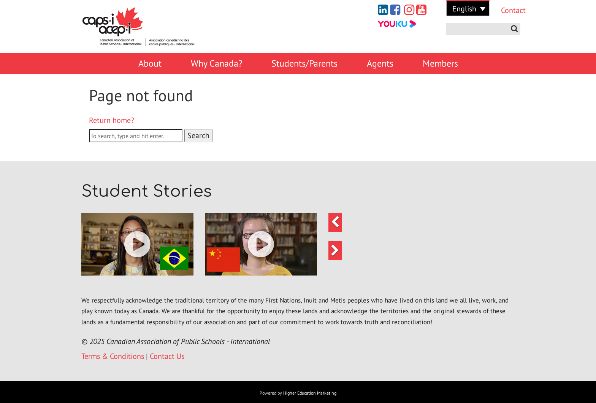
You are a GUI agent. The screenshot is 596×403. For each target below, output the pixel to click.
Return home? (111, 120)
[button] (137, 244)
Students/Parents (304, 63)
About (150, 63)
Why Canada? (216, 63)
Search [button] (198, 135)
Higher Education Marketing (309, 393)
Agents (380, 63)
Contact (508, 10)
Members (440, 63)
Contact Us (167, 356)
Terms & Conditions (112, 356)
